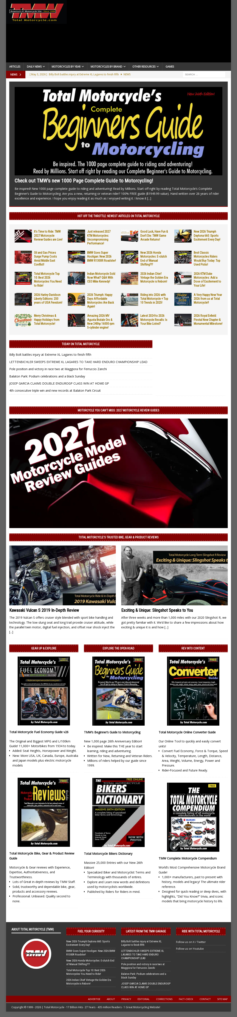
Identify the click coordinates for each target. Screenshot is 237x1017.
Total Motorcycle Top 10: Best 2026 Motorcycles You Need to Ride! (85, 972)
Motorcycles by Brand (106, 66)
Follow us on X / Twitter (191, 942)
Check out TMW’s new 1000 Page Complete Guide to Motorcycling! (84, 181)
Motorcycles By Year (66, 66)
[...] (149, 198)
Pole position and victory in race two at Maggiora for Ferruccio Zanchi (58, 369)
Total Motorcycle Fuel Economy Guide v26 (38, 732)
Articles (14, 66)
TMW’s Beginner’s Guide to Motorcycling (112, 732)
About (111, 999)
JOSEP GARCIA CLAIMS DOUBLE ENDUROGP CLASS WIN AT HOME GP (59, 383)
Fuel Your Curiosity (91, 931)
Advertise (94, 999)
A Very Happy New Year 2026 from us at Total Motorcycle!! (208, 298)
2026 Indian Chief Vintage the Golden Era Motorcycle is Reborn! (154, 277)
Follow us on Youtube (190, 949)
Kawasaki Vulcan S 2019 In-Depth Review (44, 610)
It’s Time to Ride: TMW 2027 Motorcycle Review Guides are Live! (48, 235)
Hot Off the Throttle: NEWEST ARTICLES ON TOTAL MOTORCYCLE (118, 216)
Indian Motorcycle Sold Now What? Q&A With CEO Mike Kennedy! (101, 277)
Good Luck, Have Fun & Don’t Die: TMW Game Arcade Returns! (154, 235)
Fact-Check (186, 999)
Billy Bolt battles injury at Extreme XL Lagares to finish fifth (50, 354)
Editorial (144, 999)
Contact (205, 999)
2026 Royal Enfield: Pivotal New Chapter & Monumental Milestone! (208, 319)
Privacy (126, 999)
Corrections (164, 999)
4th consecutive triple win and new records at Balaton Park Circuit (55, 390)
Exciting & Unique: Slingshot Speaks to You (157, 610)
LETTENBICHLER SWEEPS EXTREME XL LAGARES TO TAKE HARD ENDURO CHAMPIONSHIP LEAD (78, 362)
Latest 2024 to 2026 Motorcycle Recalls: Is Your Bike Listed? (153, 319)
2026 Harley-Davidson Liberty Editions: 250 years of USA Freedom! (48, 298)
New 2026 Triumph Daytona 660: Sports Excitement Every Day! (207, 235)
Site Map (222, 999)
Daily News (34, 66)
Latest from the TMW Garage (146, 931)
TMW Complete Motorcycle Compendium (188, 858)
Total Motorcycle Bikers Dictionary (108, 854)
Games (170, 66)
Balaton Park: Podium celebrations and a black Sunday (47, 376)
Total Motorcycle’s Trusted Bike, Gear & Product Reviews (119, 537)
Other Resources (143, 66)
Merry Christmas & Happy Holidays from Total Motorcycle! (46, 319)
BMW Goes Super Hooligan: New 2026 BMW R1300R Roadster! (101, 256)
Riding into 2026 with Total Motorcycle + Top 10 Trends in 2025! (154, 298)
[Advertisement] (149, 32)
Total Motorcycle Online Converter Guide (187, 732)
